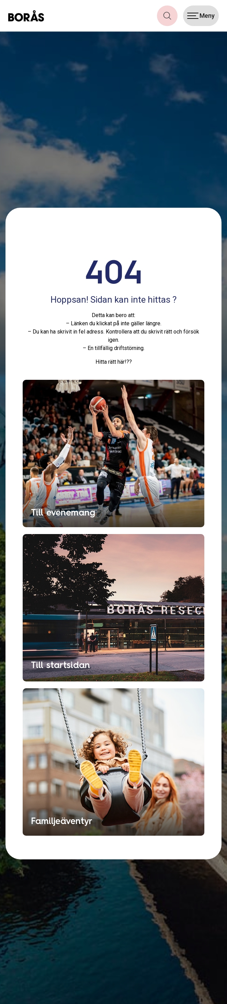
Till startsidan (60, 665)
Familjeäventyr (61, 821)
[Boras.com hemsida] (26, 16)
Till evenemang (63, 512)
